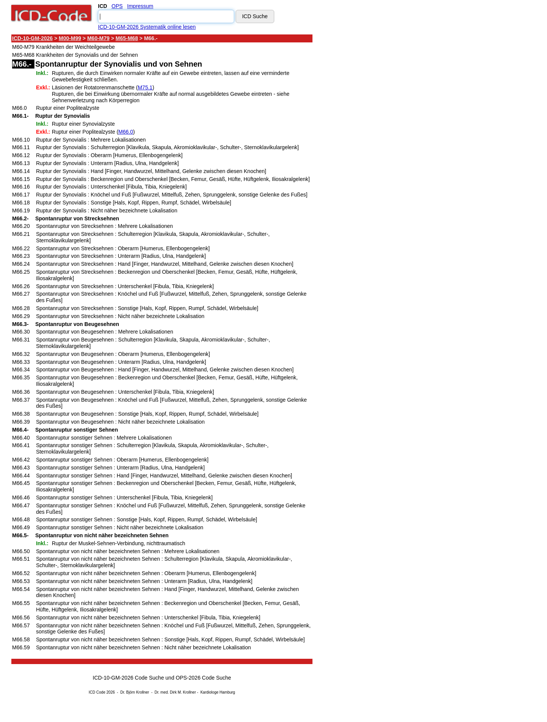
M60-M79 (98, 38)
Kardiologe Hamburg (217, 692)
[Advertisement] (380, 147)
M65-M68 (127, 38)
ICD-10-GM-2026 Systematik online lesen (147, 27)
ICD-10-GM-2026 (32, 38)
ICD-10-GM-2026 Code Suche (128, 678)
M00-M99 (70, 38)
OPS (117, 6)
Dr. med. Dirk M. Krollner (175, 692)
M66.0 (125, 132)
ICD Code (97, 692)
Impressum (140, 6)
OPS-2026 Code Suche (203, 678)
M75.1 (145, 87)
